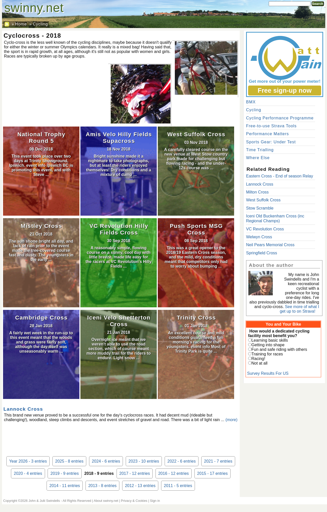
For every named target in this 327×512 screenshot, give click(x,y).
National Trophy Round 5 (41, 137)
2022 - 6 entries (181, 461)
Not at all (259, 363)
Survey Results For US (268, 373)
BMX (251, 102)
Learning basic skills (269, 340)
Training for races (267, 354)
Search (317, 4)
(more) (231, 420)
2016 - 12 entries (173, 473)
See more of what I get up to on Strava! (299, 309)
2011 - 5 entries (178, 485)
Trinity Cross (196, 317)
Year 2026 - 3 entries (28, 461)
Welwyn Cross (259, 237)
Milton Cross (257, 192)
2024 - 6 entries (106, 461)
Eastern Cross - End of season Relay (279, 176)
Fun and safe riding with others (279, 349)
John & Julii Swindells (44, 501)
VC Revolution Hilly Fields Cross (118, 229)
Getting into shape (268, 345)
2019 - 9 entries (64, 473)
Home (21, 24)
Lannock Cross (23, 409)
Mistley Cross (41, 226)
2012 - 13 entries (140, 485)
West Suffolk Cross (196, 134)
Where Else (258, 158)
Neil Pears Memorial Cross (270, 245)
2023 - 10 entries (144, 461)
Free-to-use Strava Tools (271, 126)
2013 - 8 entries (102, 485)
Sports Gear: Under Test (271, 142)
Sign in (155, 501)
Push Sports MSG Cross (196, 229)
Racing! (258, 358)
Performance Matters (267, 134)
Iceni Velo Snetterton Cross (119, 320)
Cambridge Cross (41, 317)
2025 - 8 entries (69, 461)
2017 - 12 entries (134, 473)
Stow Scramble (260, 208)
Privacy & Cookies (134, 501)
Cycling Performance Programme (280, 118)
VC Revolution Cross (265, 229)
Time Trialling (260, 150)
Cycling (40, 24)
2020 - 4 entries (28, 473)
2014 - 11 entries (64, 485)
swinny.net (34, 8)
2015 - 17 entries (212, 473)
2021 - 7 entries (218, 461)
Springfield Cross (261, 253)
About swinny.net (106, 501)
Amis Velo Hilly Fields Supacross (119, 137)
